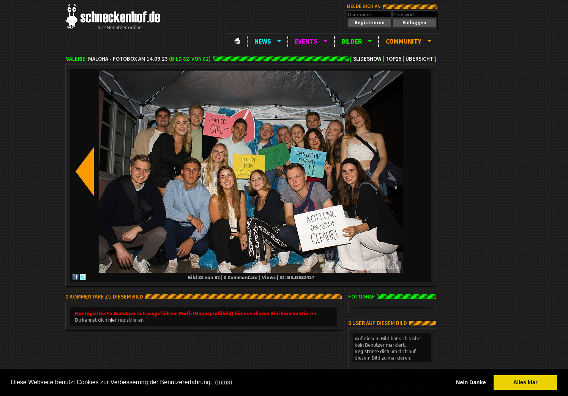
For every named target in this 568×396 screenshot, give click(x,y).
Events (306, 41)
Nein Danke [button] (471, 382)
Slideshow (367, 58)
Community (403, 41)
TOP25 (393, 58)
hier (112, 319)
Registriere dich (372, 351)
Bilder (351, 41)
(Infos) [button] (223, 382)
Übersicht (419, 58)
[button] (369, 23)
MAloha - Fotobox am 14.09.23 (128, 58)
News (262, 41)
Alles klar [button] (525, 382)
